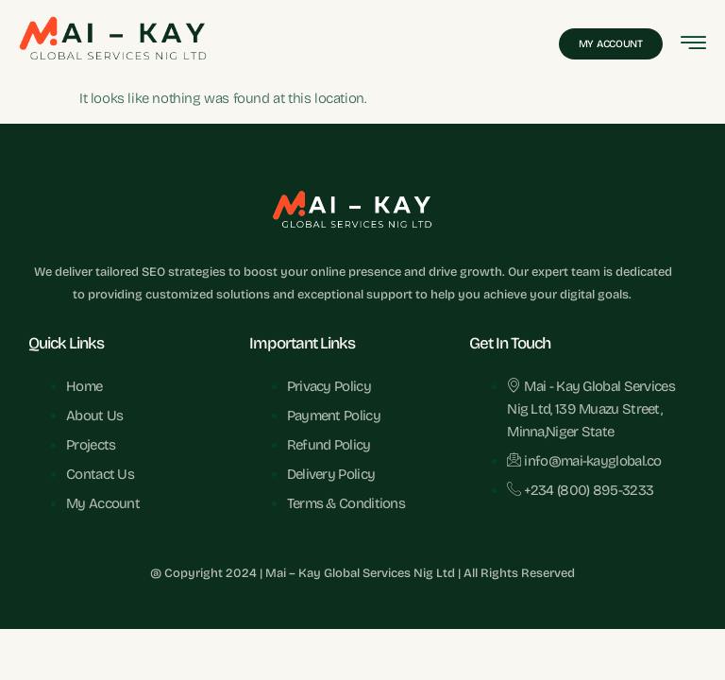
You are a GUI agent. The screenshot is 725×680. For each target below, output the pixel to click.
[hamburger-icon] (693, 45)
